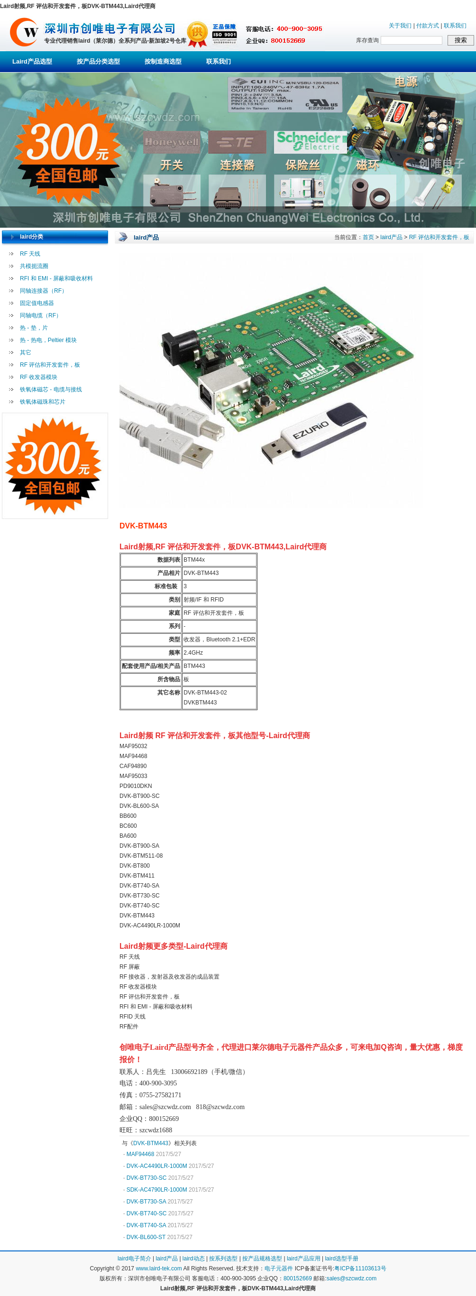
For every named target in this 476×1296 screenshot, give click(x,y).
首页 (368, 237)
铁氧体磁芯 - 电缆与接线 (51, 389)
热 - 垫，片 (34, 327)
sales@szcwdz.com (352, 1278)
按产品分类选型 (98, 61)
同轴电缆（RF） (41, 315)
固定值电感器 (37, 303)
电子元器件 (279, 1268)
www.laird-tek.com (159, 1268)
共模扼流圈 (34, 266)
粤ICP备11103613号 (360, 1268)
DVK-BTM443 (150, 1143)
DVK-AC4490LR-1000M (157, 1166)
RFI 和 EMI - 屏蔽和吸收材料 (56, 278)
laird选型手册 (341, 1258)
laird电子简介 (134, 1258)
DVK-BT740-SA (146, 1225)
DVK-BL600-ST (146, 1237)
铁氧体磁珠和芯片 (42, 401)
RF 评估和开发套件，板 (50, 364)
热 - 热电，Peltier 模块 (48, 340)
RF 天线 (30, 253)
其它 (25, 352)
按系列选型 (223, 1258)
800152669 (298, 1278)
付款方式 (427, 25)
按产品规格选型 (262, 1258)
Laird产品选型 (32, 61)
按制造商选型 (163, 61)
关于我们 (400, 25)
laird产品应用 (303, 1258)
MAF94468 (141, 1154)
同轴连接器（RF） (43, 290)
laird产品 (391, 237)
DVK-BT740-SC (147, 1213)
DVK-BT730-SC (147, 1178)
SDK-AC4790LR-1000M (157, 1189)
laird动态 (194, 1258)
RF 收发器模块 (38, 377)
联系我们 (455, 25)
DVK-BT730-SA (146, 1201)
